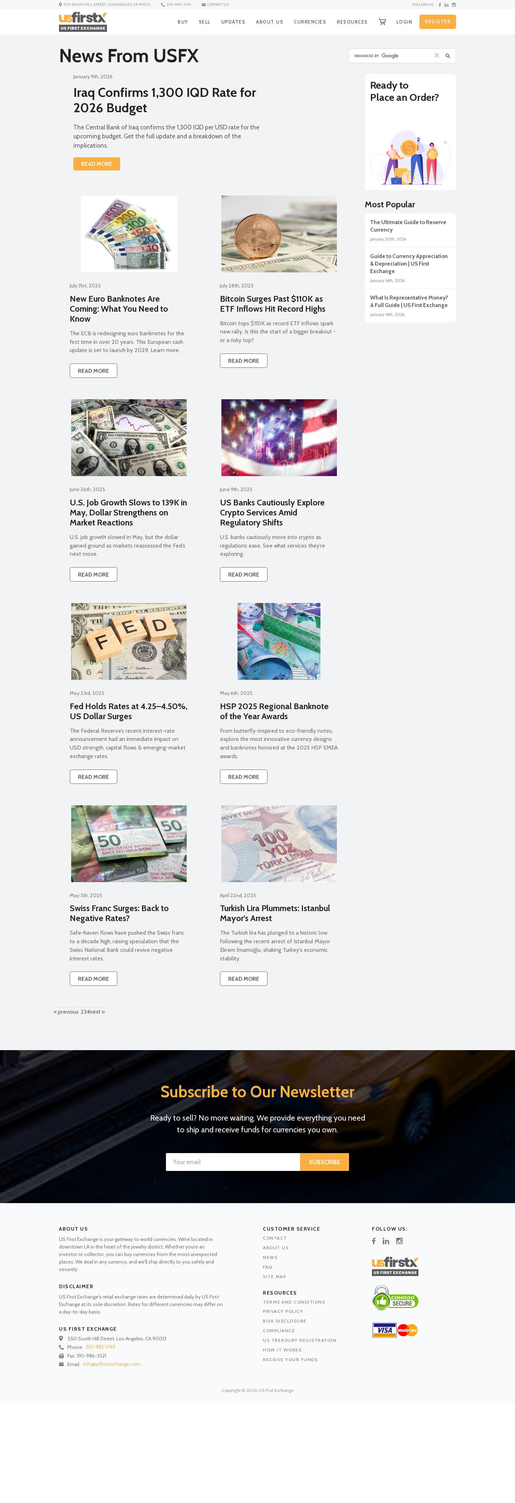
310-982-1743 (184, 4)
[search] (391, 56)
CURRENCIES (306, 22)
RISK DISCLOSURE (285, 1421)
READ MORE (98, 165)
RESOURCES (350, 22)
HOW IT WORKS (282, 1450)
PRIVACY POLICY (283, 1411)
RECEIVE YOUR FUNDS (290, 1460)
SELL (198, 22)
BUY (176, 22)
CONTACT (275, 1337)
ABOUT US (265, 22)
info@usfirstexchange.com (112, 1463)
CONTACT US (225, 4)
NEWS (270, 1357)
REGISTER (437, 22)
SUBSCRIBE (324, 1261)
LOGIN (403, 22)
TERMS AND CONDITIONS (294, 1402)
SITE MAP (274, 1376)
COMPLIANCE (279, 1431)
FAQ (268, 1367)
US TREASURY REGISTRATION (300, 1440)
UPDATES (228, 22)
